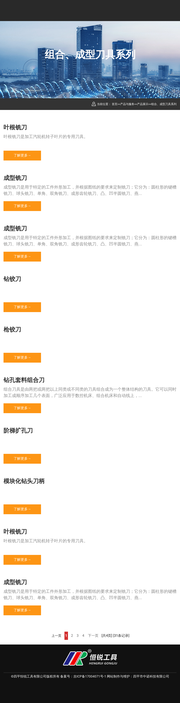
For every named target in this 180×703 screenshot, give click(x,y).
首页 (114, 104)
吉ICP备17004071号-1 (89, 676)
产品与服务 (127, 104)
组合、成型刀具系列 (163, 104)
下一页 (93, 636)
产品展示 (142, 104)
